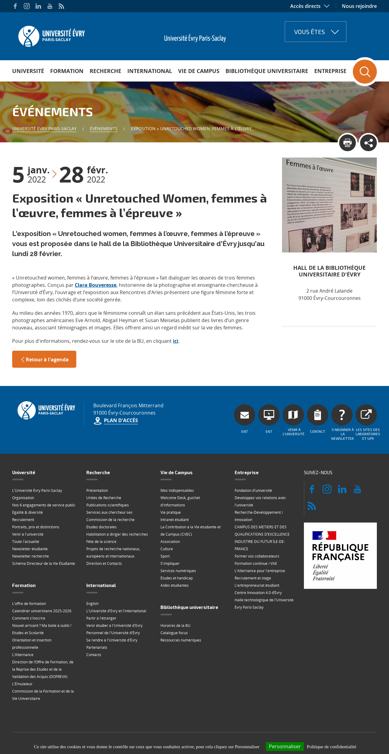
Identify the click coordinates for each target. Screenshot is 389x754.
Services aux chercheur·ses (109, 512)
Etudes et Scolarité (28, 632)
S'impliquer (170, 563)
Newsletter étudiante (30, 548)
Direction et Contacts (104, 563)
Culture (166, 548)
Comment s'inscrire (28, 618)
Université (28, 71)
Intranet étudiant (174, 519)
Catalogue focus (174, 632)
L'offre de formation (29, 603)
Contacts (93, 654)
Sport (165, 556)
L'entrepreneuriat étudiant (257, 585)
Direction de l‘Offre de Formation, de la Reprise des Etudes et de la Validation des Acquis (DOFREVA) (43, 669)
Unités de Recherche (103, 497)
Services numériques (178, 570)
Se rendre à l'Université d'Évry (111, 640)
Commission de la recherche (110, 519)
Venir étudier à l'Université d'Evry (114, 625)
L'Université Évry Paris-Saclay (37, 490)
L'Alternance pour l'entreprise (260, 570)
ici (175, 341)
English (92, 603)
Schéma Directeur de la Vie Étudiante (43, 563)
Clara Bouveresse (95, 285)
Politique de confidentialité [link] (331, 746)
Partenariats (96, 647)
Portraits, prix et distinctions (35, 527)
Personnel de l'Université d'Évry (113, 632)
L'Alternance (22, 654)
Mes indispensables (177, 490)
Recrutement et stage (253, 578)
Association (170, 541)
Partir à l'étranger (101, 618)
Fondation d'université (253, 490)
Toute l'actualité (25, 541)
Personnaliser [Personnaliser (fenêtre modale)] (285, 746)
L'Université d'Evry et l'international (116, 610)
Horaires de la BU (175, 625)
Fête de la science (101, 541)
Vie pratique (170, 512)
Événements (104, 128)
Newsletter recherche (30, 556)
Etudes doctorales (101, 527)
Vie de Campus (198, 71)
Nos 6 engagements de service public (43, 505)
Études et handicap (176, 578)
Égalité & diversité (27, 512)
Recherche (105, 71)
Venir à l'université (27, 534)
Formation (67, 71)
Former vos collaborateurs (257, 556)
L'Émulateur (22, 683)
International (149, 71)
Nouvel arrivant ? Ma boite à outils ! (41, 625)
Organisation (23, 497)
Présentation (97, 490)
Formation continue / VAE (256, 563)
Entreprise (330, 71)
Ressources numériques (180, 640)
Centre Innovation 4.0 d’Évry (258, 592)
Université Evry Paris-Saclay (44, 128)
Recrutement (23, 519)
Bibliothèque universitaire (266, 71)
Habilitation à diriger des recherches (117, 534)
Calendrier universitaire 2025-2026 (41, 610)
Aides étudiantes (174, 585)
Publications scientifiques (107, 505)
